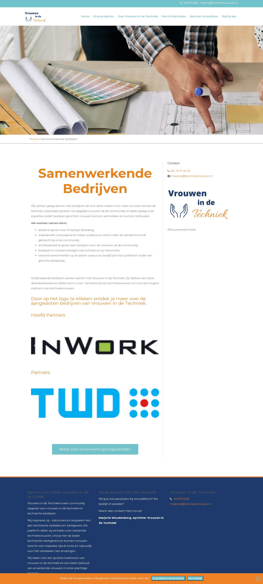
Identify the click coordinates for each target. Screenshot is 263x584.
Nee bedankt (195, 578)
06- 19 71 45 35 (180, 171)
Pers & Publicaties (174, 16)
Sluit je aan (229, 16)
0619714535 (190, 3)
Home (85, 16)
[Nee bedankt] (258, 579)
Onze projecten (103, 16)
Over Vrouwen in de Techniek (138, 16)
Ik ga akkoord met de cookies (168, 578)
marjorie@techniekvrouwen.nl (218, 3)
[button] (35, 345)
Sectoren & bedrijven (204, 16)
